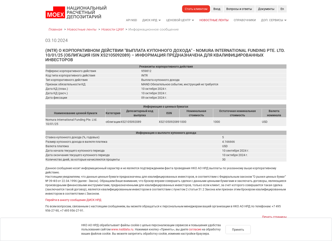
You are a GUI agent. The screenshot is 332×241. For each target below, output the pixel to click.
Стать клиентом (196, 9)
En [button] (282, 9)
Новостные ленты (213, 20)
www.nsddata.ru (122, 229)
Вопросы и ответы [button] (239, 9)
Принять (238, 229)
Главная (55, 29)
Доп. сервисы (272, 20)
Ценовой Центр (178, 20)
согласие (195, 229)
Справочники (245, 20)
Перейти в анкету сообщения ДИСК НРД (73, 200)
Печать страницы (274, 217)
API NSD (131, 20)
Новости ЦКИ (112, 29)
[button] (159, 20)
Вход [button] (216, 9)
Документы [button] (266, 9)
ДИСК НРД (149, 20)
